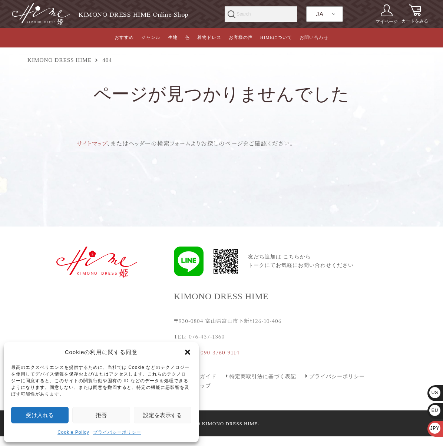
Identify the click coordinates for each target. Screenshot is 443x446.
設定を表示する (162, 415)
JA (320, 14)
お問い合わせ (314, 37)
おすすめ (124, 37)
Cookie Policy (73, 432)
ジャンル (151, 37)
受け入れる (40, 415)
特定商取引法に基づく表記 (262, 376)
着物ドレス (209, 37)
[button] (187, 352)
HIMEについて (276, 37)
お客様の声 (241, 37)
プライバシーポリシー (117, 432)
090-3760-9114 (220, 352)
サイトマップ (92, 143)
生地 (173, 37)
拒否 (101, 415)
